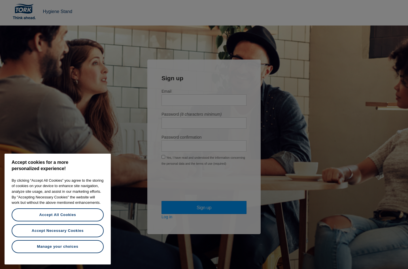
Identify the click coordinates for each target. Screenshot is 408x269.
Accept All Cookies (57, 215)
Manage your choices (57, 246)
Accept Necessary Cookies (58, 230)
